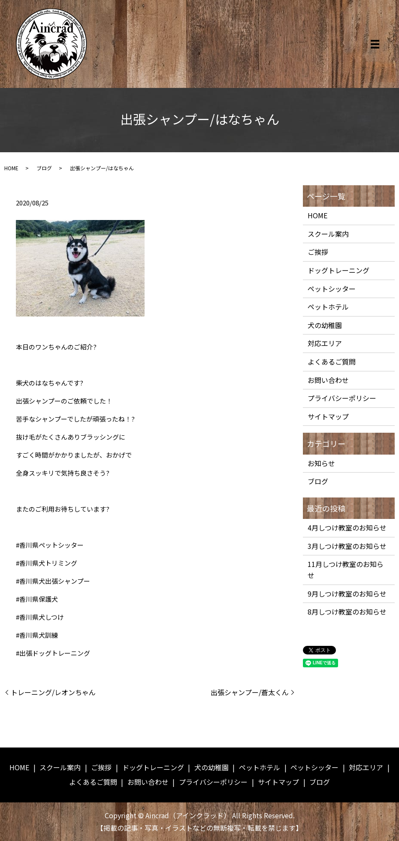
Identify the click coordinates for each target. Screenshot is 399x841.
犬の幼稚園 (325, 325)
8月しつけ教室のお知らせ (347, 611)
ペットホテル (328, 306)
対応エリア (325, 343)
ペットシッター (332, 288)
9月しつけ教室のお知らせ (347, 593)
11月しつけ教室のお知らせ (346, 569)
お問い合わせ (328, 380)
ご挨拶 (318, 252)
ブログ (44, 168)
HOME (11, 168)
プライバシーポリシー (342, 398)
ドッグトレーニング (338, 270)
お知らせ (321, 463)
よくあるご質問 (332, 361)
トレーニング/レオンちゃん (53, 692)
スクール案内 (328, 234)
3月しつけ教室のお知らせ (347, 546)
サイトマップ (328, 416)
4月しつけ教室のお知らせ (347, 527)
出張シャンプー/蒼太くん (250, 692)
